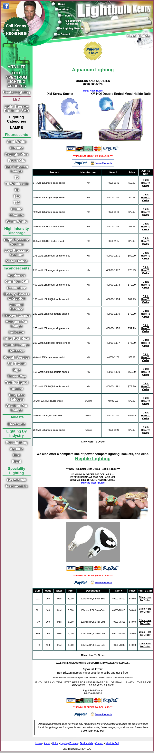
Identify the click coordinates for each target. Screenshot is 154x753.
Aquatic (17, 449)
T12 (16, 203)
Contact (99, 743)
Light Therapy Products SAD (16, 108)
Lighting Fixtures (69, 743)
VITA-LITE (16, 67)
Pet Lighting (16, 443)
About (47, 743)
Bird (16, 455)
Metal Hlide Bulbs (93, 90)
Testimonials (16, 486)
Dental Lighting (16, 92)
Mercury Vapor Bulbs (93, 482)
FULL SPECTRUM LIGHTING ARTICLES (16, 79)
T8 (16, 190)
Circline (17, 148)
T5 (16, 177)
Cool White (16, 142)
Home (38, 743)
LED (16, 99)
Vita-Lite (16, 215)
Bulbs (55, 743)
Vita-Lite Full (112, 743)
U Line (16, 209)
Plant (16, 461)
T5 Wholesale (16, 184)
